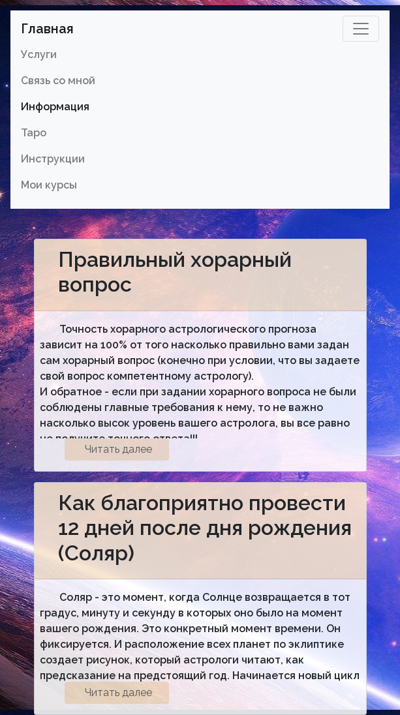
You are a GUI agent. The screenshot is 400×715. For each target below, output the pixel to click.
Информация (55, 106)
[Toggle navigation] (361, 29)
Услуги (39, 54)
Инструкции (53, 159)
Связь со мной (58, 80)
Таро (33, 133)
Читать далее (118, 449)
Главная (47, 29)
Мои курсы (49, 185)
